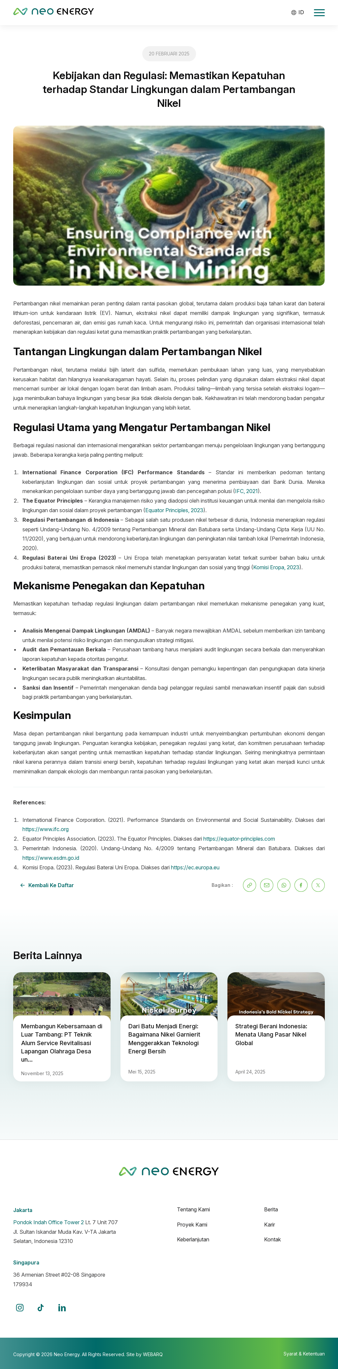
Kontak (272, 1239)
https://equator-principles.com (239, 838)
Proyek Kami (192, 1224)
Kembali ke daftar (47, 885)
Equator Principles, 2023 (174, 510)
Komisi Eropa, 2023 (276, 567)
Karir (269, 1224)
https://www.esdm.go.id (50, 858)
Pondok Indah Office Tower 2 (48, 1222)
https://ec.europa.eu (195, 867)
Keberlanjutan (193, 1239)
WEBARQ (153, 1354)
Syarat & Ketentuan (304, 1353)
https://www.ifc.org (45, 829)
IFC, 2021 (246, 491)
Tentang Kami (193, 1209)
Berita (271, 1209)
